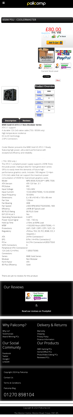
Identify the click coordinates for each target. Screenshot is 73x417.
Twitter (5, 356)
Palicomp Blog (10, 388)
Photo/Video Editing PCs (47, 354)
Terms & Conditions (12, 383)
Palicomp (24, 372)
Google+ (6, 359)
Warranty (41, 331)
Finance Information (45, 339)
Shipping (40, 333)
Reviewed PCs (43, 357)
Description (10, 120)
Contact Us (8, 377)
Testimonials (8, 333)
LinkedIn (6, 361)
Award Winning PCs (11, 336)
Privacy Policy (42, 336)
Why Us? (6, 331)
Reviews (26, 120)
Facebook (7, 353)
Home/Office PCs (44, 352)
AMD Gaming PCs (44, 349)
